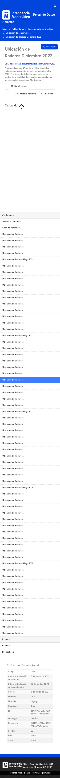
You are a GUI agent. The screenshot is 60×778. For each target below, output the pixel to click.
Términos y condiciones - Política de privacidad (30, 773)
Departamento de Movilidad (40, 29)
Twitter (6, 645)
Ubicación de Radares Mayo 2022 (17, 335)
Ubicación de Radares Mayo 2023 (17, 411)
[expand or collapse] (55, 6)
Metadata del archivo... (13, 221)
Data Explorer (19, 86)
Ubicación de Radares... (13, 234)
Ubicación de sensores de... (18, 33)
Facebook (8, 652)
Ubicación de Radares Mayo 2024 (17, 487)
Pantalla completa (26, 94)
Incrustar (47, 94)
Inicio (5, 29)
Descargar (49, 46)
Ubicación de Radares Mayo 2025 (17, 563)
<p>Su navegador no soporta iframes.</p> (30, 154)
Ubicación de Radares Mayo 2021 (17, 259)
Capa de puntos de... (11, 228)
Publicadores (18, 29)
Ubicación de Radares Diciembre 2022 (23, 37)
